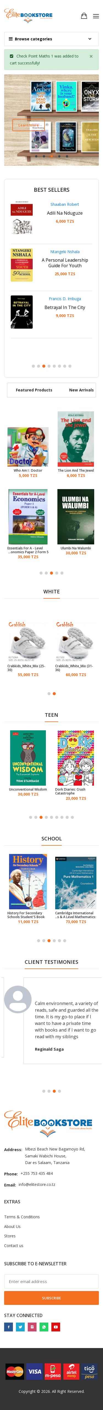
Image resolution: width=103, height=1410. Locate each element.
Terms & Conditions (22, 1216)
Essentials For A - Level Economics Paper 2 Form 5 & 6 (28, 550)
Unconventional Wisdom (28, 789)
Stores (10, 1235)
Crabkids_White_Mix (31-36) (74, 668)
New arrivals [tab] (81, 390)
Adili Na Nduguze (65, 213)
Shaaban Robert (65, 204)
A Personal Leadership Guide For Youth (65, 262)
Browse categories (30, 38)
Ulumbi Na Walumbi (76, 548)
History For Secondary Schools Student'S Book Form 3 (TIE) (26, 915)
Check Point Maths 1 (34, 56)
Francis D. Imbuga (65, 298)
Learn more (28, 125)
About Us (12, 1226)
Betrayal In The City (64, 307)
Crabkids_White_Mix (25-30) (26, 668)
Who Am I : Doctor (28, 470)
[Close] (91, 56)
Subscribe (51, 1297)
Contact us (13, 1245)
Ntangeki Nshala (65, 251)
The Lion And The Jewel (76, 470)
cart (13, 63)
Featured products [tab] (34, 390)
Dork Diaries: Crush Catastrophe (70, 792)
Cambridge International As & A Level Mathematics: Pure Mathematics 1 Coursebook (75, 915)
